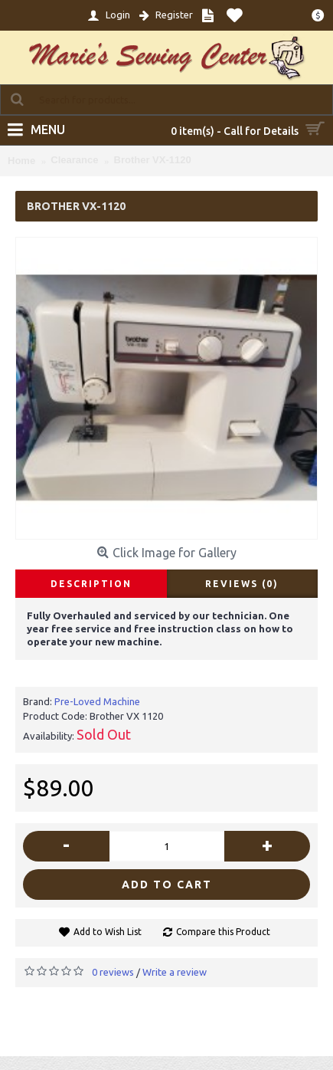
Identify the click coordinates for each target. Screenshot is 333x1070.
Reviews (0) (242, 584)
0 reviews (113, 972)
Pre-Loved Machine (97, 701)
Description (91, 584)
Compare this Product (223, 932)
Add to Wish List (107, 932)
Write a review (174, 972)
